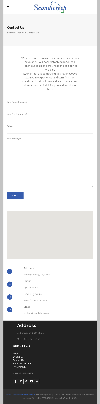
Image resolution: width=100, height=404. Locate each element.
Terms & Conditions (22, 363)
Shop (15, 354)
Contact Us (18, 360)
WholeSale (18, 357)
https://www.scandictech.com (20, 395)
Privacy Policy (19, 367)
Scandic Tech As (16, 32)
